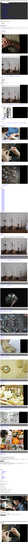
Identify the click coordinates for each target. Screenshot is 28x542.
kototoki (3, 9)
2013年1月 (3, 211)
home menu (3, 3)
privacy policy (3, 473)
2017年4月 (3, 194)
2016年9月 (3, 196)
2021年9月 (3, 191)
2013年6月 (3, 208)
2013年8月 (3, 206)
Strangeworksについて (6, 5)
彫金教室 (4, 8)
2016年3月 (3, 197)
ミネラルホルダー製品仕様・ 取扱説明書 (8, 16)
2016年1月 (3, 198)
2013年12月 (3, 203)
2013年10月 (3, 205)
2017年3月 (3, 195)
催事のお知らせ (5, 10)
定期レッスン (5, 13)
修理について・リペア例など (7, 6)
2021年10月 (3, 190)
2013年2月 (3, 210)
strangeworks (3, 4)
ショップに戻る (3, 31)
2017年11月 (3, 193)
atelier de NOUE (4, 477)
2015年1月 (3, 200)
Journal (1, 234)
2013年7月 (3, 207)
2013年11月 (3, 204)
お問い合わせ (5, 14)
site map (3, 472)
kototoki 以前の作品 (5, 11)
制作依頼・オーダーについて (7, 7)
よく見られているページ (5, 15)
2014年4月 (3, 201)
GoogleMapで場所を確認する (24, 493)
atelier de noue (3, 12)
